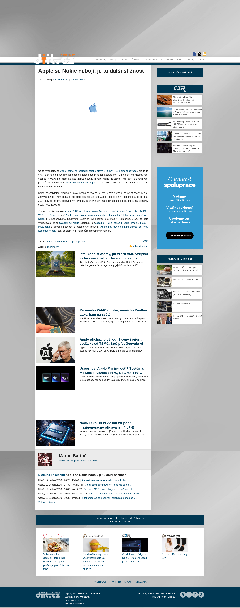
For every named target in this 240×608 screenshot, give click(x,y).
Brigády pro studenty (120, 521)
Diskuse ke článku (51, 475)
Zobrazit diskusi (46, 502)
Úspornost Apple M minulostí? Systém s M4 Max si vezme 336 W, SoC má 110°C (112, 371)
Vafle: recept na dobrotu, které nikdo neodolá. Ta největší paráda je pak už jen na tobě (56, 561)
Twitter (115, 581)
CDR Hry (180, 89)
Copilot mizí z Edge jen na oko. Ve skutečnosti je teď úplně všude (134, 558)
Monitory (190, 59)
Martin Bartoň (60, 79)
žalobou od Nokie (69, 223)
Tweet (145, 241)
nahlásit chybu (140, 246)
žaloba (48, 241)
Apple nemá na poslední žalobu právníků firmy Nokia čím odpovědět (98, 171)
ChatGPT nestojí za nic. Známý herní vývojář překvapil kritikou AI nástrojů (187, 136)
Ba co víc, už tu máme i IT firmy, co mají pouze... (115, 493)
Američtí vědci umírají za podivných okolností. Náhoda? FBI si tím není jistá (186, 148)
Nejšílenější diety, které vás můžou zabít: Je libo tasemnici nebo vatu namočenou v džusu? (95, 561)
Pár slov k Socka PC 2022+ (185, 304)
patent (81, 241)
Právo (170, 59)
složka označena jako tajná (80, 182)
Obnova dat (125, 518)
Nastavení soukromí (74, 603)
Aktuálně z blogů (179, 259)
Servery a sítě (150, 59)
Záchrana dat (139, 518)
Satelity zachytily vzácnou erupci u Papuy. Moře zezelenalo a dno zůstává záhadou (187, 112)
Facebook (100, 581)
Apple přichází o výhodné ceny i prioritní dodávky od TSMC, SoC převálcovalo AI (112, 341)
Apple (74, 241)
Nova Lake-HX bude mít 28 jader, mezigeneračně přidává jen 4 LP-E (107, 425)
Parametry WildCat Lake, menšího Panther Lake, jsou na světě (113, 312)
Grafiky (123, 59)
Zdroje (201, 59)
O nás (128, 581)
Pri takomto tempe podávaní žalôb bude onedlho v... (109, 498)
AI (162, 59)
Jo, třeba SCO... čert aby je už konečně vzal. (108, 489)
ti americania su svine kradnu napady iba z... (106, 480)
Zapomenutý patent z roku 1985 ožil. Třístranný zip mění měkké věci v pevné (187, 124)
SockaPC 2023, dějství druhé (186, 279)
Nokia (66, 241)
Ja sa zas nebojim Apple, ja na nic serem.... (108, 484)
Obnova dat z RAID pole (106, 518)
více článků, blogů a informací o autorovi (78, 460)
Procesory (101, 59)
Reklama (140, 581)
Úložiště (135, 59)
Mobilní (74, 79)
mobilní (58, 241)
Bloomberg (53, 247)
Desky (113, 59)
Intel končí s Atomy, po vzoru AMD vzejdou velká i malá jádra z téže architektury (114, 256)
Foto (179, 59)
